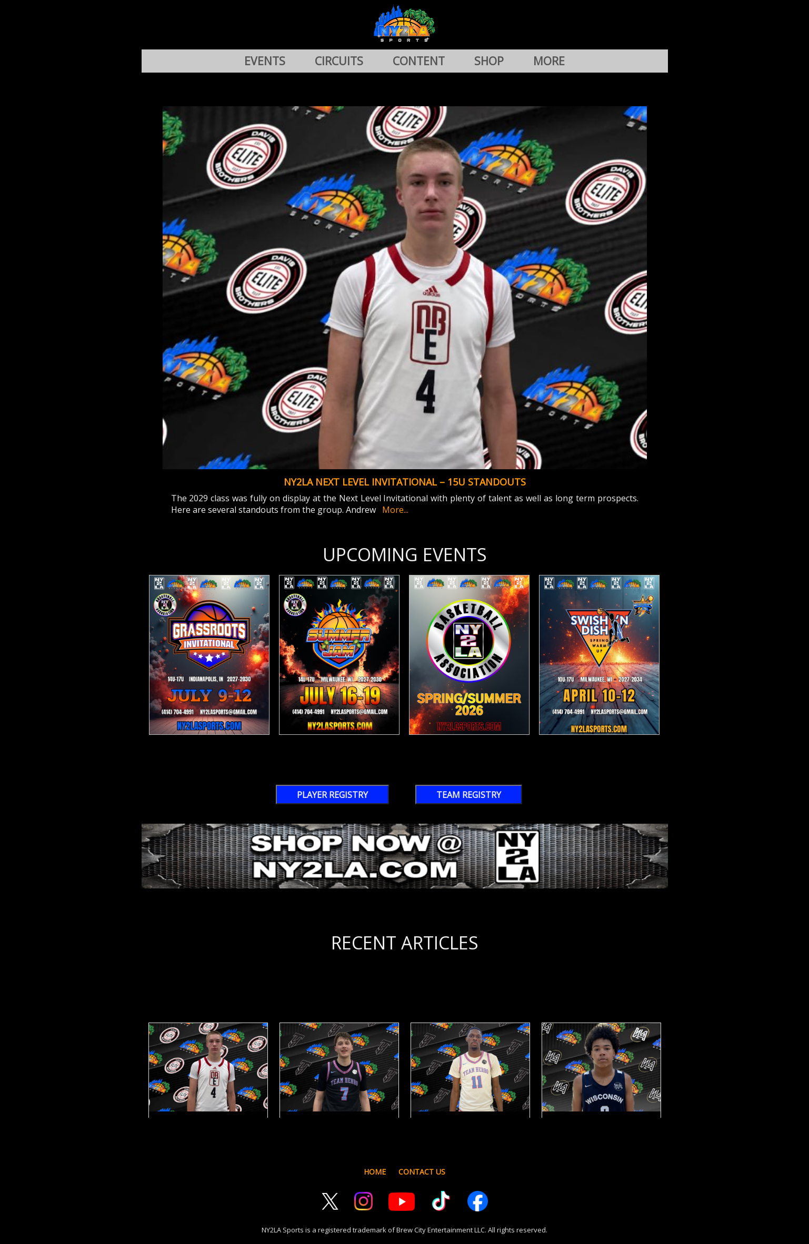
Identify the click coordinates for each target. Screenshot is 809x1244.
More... (393, 509)
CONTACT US (421, 1172)
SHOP (489, 61)
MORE (549, 61)
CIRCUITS (339, 61)
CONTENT (419, 61)
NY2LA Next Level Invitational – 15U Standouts (405, 482)
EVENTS (264, 61)
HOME (375, 1172)
